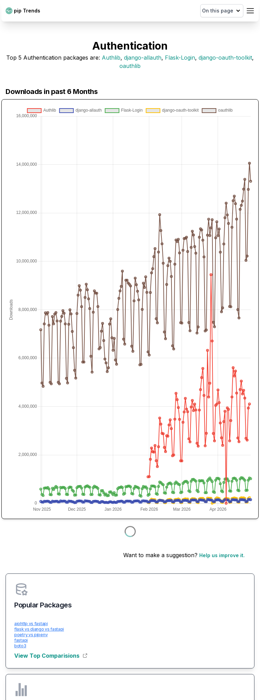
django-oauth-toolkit (225, 57)
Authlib (111, 57)
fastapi (21, 640)
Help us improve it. (222, 555)
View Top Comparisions (50, 655)
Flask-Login (180, 57)
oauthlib (130, 65)
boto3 (20, 645)
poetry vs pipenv (31, 634)
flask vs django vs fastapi (39, 629)
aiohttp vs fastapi (31, 623)
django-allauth (142, 57)
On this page (222, 10)
